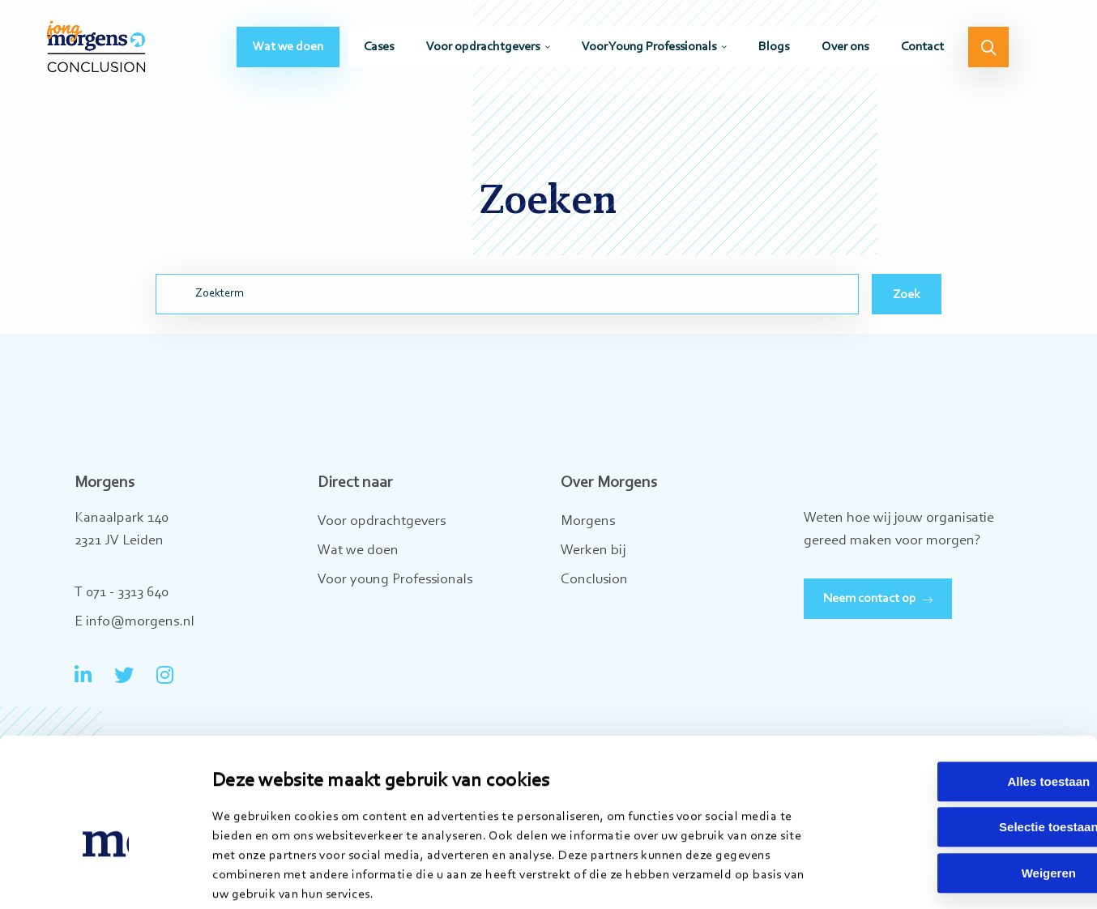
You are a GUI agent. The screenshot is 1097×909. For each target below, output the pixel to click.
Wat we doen (288, 53)
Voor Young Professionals (649, 53)
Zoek (906, 294)
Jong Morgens (106, 53)
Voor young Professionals (395, 580)
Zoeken (988, 53)
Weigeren (961, 790)
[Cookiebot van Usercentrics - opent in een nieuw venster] (105, 877)
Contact (922, 53)
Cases (379, 53)
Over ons (845, 53)
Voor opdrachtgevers (483, 53)
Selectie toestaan (962, 745)
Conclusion (594, 580)
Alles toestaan (961, 699)
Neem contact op (869, 598)
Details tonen (832, 877)
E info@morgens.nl (134, 622)
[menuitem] (288, 53)
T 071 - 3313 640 (122, 593)
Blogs (773, 53)
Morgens (588, 521)
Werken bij (593, 551)
